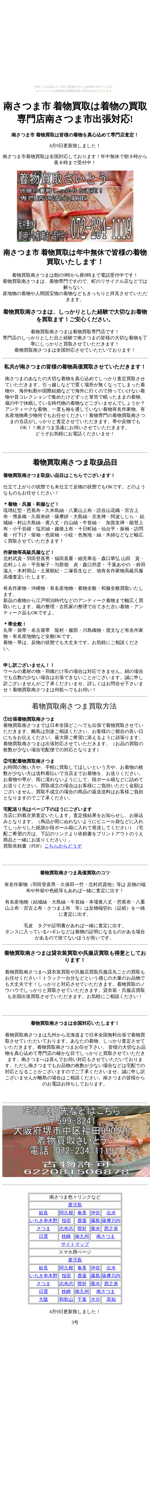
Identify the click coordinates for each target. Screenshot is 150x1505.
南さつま (105, 1236)
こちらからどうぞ (63, 845)
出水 (111, 1212)
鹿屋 (82, 1220)
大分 (95, 1299)
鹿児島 (75, 1204)
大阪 (43, 1299)
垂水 (95, 1228)
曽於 (82, 1228)
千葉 (82, 1299)
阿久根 (66, 1212)
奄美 (82, 1212)
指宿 (66, 1220)
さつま (43, 1228)
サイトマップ (75, 1244)
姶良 (43, 1212)
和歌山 (66, 1299)
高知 (111, 1299)
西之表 (111, 1228)
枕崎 (66, 1236)
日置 (43, 1236)
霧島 (95, 1220)
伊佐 (95, 1212)
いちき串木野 (43, 1220)
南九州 (82, 1236)
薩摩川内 (111, 1220)
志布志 (66, 1228)
